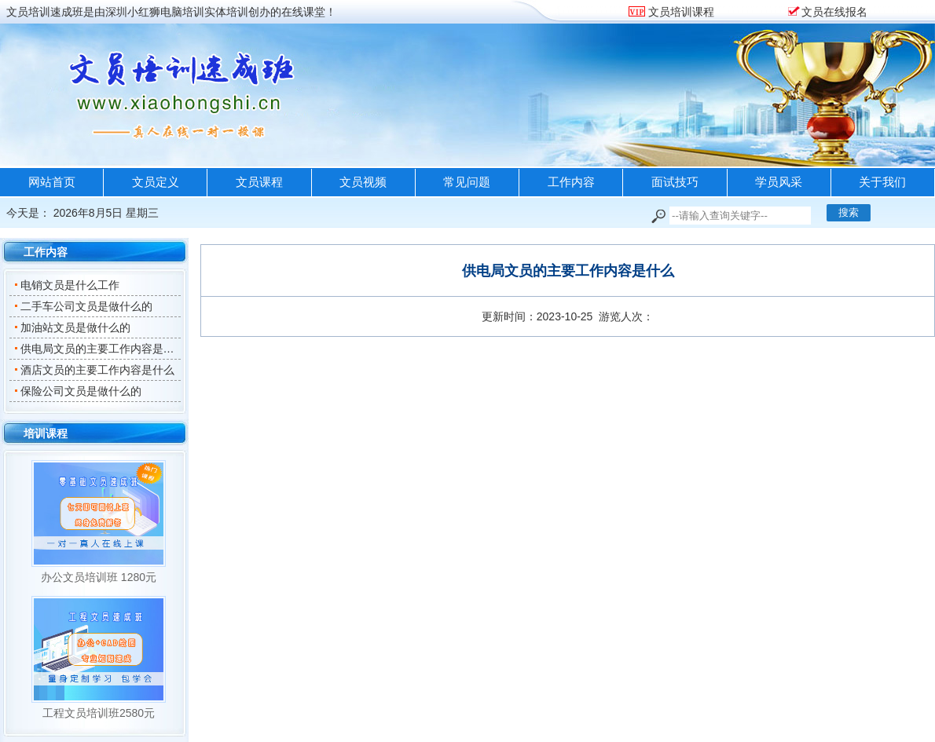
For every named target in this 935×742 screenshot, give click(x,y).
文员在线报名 (834, 11)
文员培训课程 (679, 11)
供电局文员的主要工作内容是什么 (99, 348)
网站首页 (51, 181)
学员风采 (778, 181)
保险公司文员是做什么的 (77, 391)
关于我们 (882, 181)
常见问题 (466, 181)
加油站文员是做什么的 (71, 327)
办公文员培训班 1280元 (98, 577)
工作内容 (571, 181)
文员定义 (155, 181)
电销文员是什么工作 (66, 285)
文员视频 (363, 181)
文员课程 (259, 181)
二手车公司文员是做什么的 (82, 306)
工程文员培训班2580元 (98, 713)
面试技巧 (674, 181)
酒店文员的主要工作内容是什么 (93, 370)
